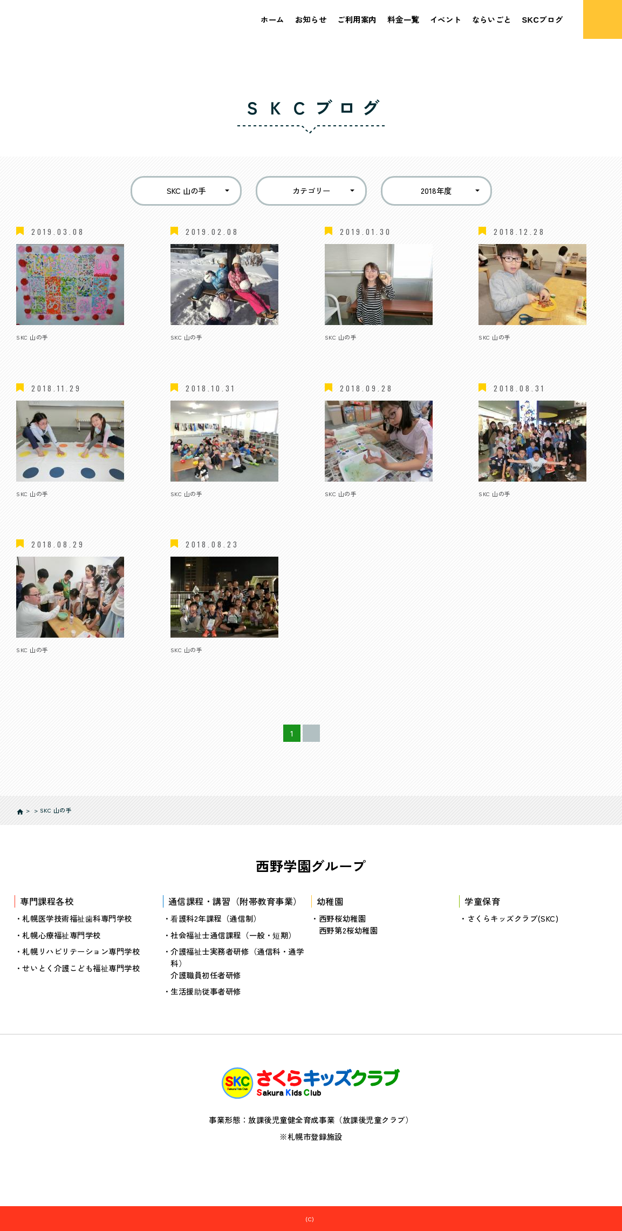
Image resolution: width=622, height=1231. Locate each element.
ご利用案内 (357, 19)
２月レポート (39, 350)
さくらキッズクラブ (317, 1218)
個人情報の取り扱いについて (311, 1167)
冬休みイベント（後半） (213, 350)
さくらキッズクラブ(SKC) (513, 918)
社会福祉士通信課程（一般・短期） (233, 934)
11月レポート (39, 506)
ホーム (272, 19)
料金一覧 (403, 19)
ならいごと (491, 19)
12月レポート (502, 350)
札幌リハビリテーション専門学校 (81, 951)
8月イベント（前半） (53, 663)
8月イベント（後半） (516, 506)
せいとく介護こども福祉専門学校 (81, 967)
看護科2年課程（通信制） (215, 918)
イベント (445, 19)
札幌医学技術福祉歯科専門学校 (77, 918)
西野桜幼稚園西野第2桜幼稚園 (348, 924)
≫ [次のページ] (345, 733)
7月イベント (192, 663)
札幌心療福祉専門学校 (61, 934)
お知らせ (311, 19)
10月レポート (194, 506)
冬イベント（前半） (360, 350)
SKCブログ (542, 19)
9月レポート (346, 506)
